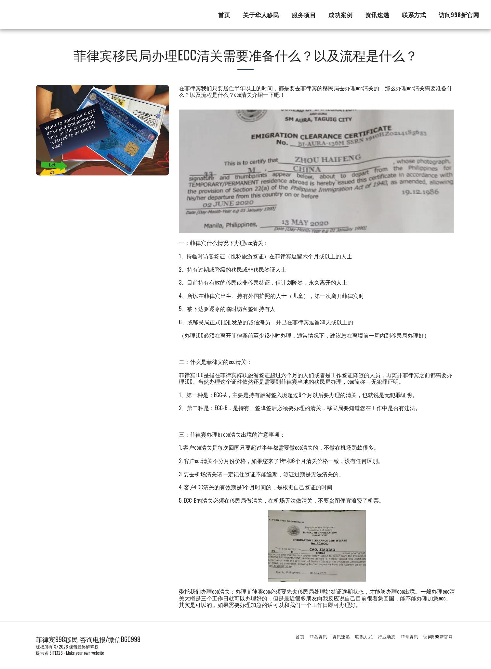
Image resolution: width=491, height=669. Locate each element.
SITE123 (56, 653)
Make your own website (85, 653)
